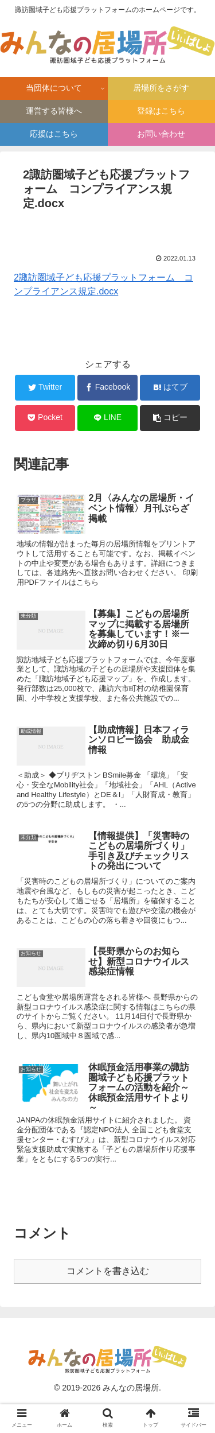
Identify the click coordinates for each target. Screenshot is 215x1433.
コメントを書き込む (108, 1271)
